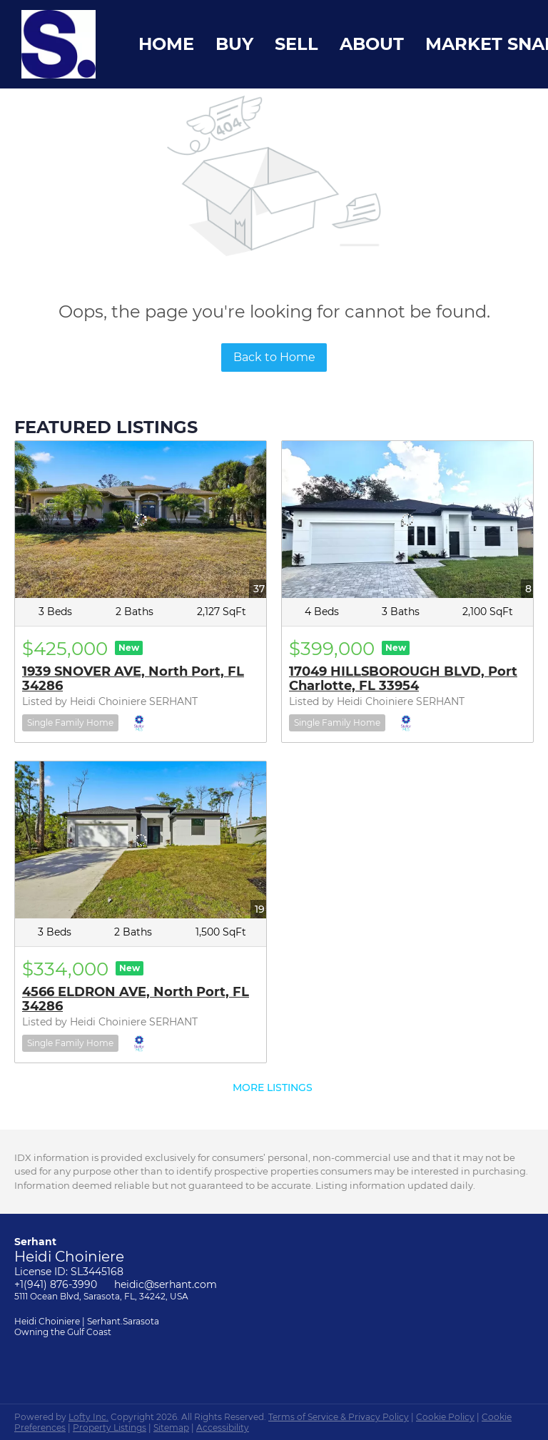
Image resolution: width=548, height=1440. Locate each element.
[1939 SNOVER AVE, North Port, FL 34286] (140, 519)
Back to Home (274, 357)
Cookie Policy (445, 1416)
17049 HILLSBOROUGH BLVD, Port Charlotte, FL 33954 (403, 679)
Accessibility (222, 1427)
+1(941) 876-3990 (55, 1284)
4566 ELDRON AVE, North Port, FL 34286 (135, 999)
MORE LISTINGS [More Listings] (273, 1087)
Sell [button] (296, 44)
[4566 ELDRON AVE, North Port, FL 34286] (140, 839)
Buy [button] (234, 44)
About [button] (372, 44)
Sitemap (171, 1427)
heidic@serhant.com (165, 1284)
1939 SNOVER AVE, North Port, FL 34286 (133, 679)
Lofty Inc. (88, 1416)
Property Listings (109, 1427)
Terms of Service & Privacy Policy (338, 1416)
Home (166, 44)
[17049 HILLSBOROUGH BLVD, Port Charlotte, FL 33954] (407, 519)
